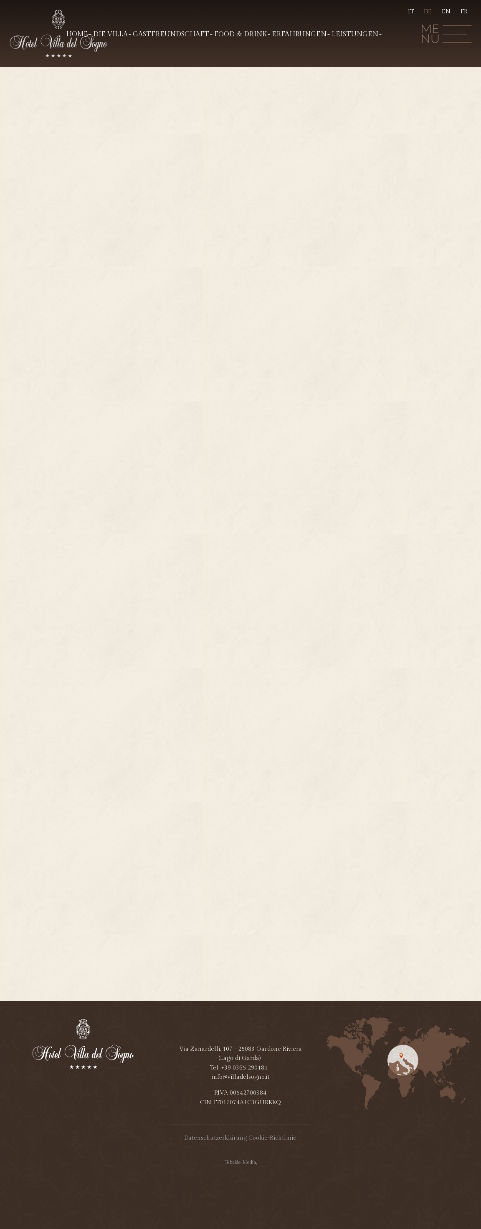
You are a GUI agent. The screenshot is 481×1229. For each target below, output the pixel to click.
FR (464, 11)
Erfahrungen (299, 34)
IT (411, 11)
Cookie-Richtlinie (272, 1138)
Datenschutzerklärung (215, 1138)
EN (446, 11)
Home (77, 34)
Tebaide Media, (241, 1162)
